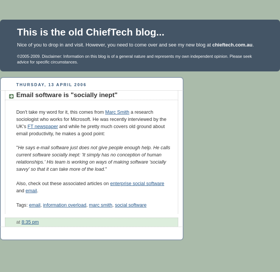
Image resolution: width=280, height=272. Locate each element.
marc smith (100, 205)
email (31, 190)
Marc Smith (117, 112)
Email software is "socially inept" (67, 95)
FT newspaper (43, 126)
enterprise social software (137, 183)
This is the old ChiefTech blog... (91, 32)
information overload (64, 205)
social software (130, 205)
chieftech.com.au (232, 45)
